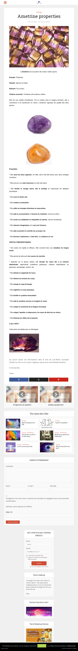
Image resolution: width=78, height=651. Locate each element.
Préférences (71, 646)
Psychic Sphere (45, 22)
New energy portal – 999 (29, 423)
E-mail (31, 486)
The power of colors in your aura (28, 435)
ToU (42, 555)
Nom (8, 486)
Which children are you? (63, 447)
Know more (4, 648)
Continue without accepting (69, 648)
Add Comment (32, 22)
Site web (53, 486)
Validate (39, 563)
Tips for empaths (61, 423)
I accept (41, 646)
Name (28, 541)
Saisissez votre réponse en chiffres (19, 506)
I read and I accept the (35, 555)
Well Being (30, 432)
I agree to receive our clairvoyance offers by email (37, 558)
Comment (9, 466)
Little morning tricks (24, 446)
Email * (28, 548)
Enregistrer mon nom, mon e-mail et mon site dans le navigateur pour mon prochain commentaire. (37, 499)
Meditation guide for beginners (62, 435)
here (39, 566)
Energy (39, 12)
